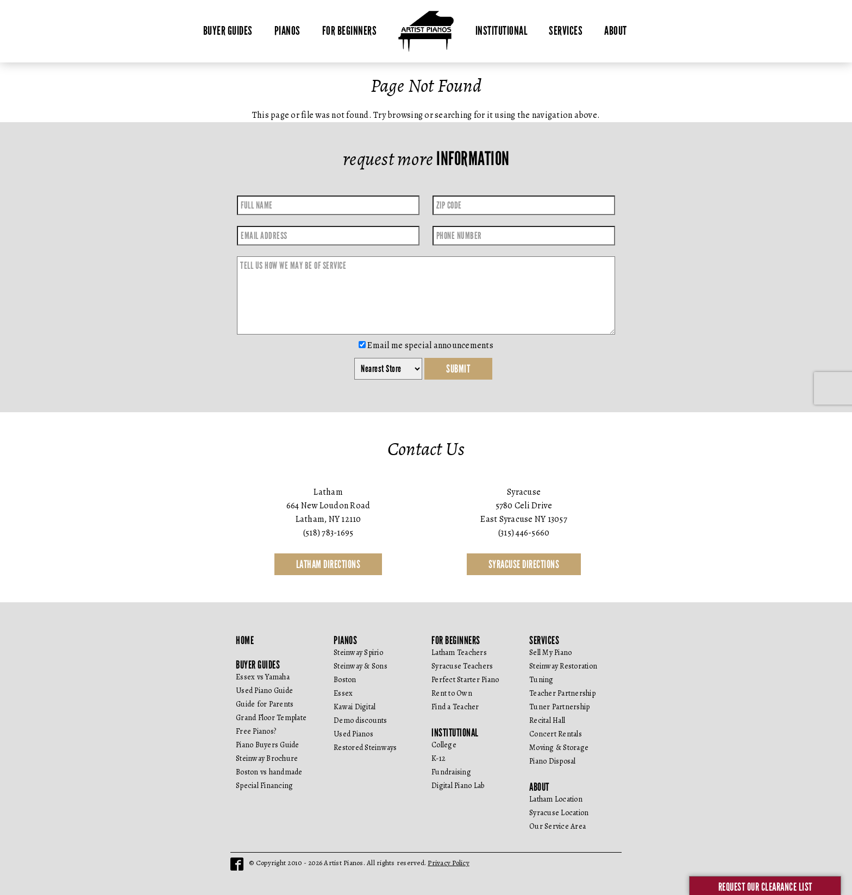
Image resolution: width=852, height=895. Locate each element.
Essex (343, 693)
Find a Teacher (455, 707)
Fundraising (451, 772)
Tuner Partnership (559, 707)
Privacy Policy (448, 862)
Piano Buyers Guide (267, 745)
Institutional (501, 31)
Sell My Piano (550, 652)
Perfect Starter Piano (465, 680)
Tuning (541, 680)
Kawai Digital (354, 707)
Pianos (287, 31)
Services (565, 31)
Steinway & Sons (360, 666)
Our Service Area (557, 826)
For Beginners (349, 31)
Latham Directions (328, 564)
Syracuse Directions (524, 564)
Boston (345, 680)
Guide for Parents (264, 704)
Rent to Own (451, 693)
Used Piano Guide (264, 690)
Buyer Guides (228, 31)
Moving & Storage (558, 747)
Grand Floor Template (271, 718)
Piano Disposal (552, 761)
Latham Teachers (459, 652)
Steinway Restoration (563, 666)
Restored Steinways (365, 747)
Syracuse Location (558, 813)
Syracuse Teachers (462, 666)
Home (245, 640)
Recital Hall (547, 720)
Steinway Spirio (358, 652)
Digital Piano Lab (457, 785)
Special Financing (264, 785)
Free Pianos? (256, 731)
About (615, 31)
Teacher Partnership (562, 693)
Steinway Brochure (267, 758)
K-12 (438, 758)
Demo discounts (360, 720)
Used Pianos (353, 734)
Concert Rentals (555, 734)
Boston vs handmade (269, 772)
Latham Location (555, 799)
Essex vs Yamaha (263, 677)
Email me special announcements (426, 345)
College (443, 745)
